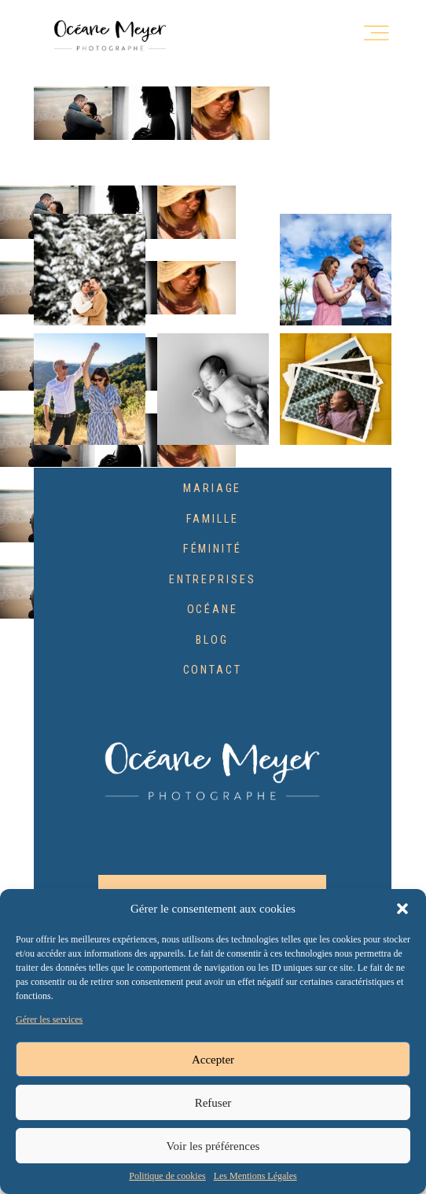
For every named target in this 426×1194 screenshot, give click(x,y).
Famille (212, 519)
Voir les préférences (213, 1146)
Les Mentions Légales (255, 1176)
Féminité (212, 549)
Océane (212, 610)
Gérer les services (49, 1020)
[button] (402, 909)
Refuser (213, 1103)
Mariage (212, 489)
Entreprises (212, 580)
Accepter (213, 1059)
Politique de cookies (167, 1176)
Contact (212, 670)
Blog (212, 640)
